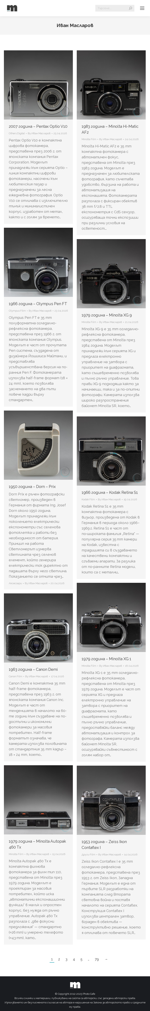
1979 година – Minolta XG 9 (107, 315)
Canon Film (15, 676)
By (39, 133)
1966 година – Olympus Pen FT (38, 303)
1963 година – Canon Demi (33, 669)
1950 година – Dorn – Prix (32, 486)
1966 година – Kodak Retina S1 (110, 492)
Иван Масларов (75, 25)
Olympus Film (17, 310)
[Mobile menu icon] (142, 8)
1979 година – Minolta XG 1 (106, 658)
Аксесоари (15, 583)
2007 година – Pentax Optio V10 (38, 126)
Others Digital (17, 133)
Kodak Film (88, 499)
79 (97, 959)
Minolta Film (89, 139)
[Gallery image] (38, 445)
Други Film (88, 854)
